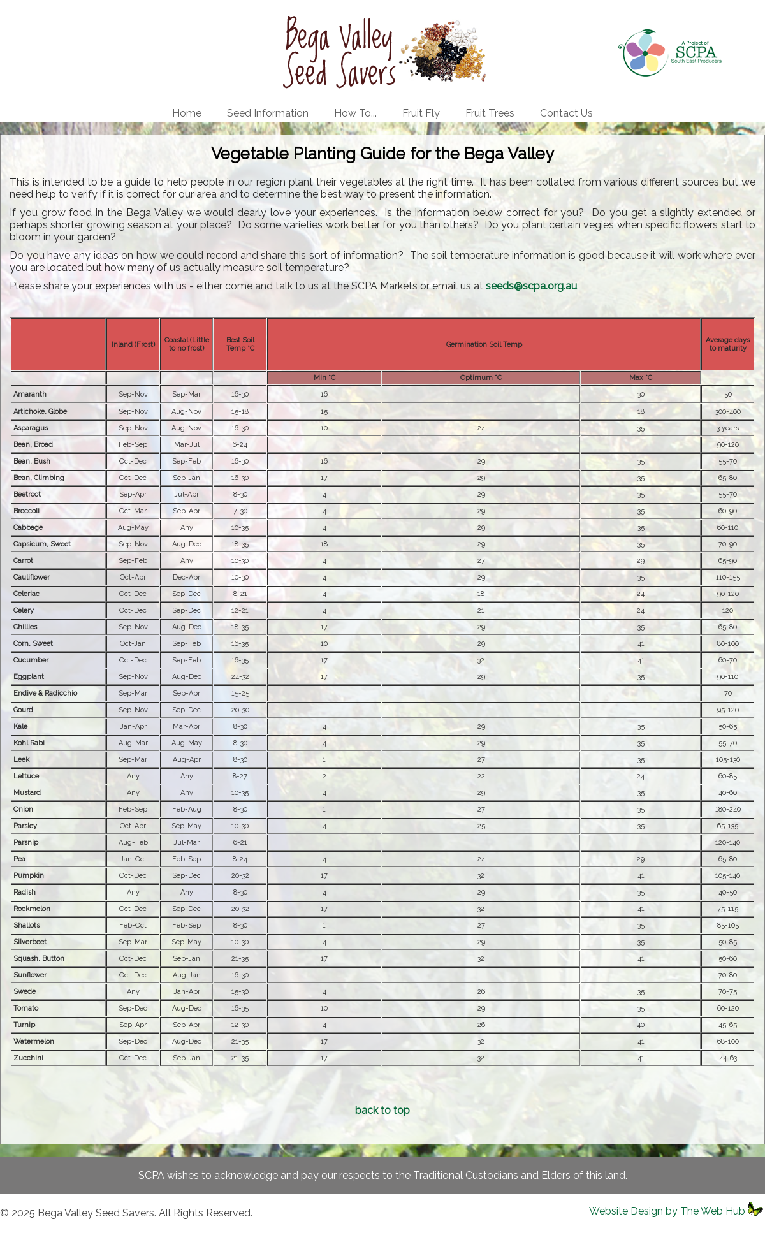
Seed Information (268, 113)
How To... (355, 113)
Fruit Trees (489, 113)
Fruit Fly (421, 113)
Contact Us (566, 113)
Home (186, 113)
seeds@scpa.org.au (531, 286)
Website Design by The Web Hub (667, 1211)
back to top (382, 1110)
